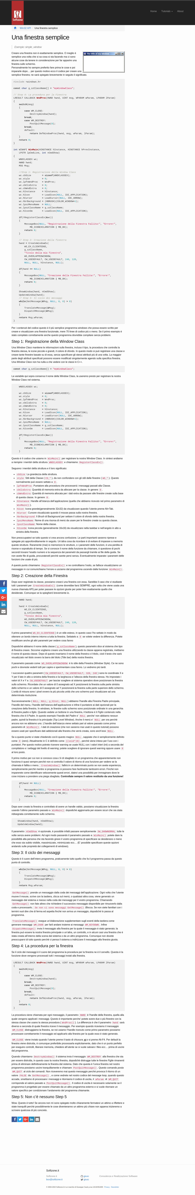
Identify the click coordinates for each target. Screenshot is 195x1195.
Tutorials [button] (167, 11)
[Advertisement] (68, 1143)
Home (153, 11)
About (180, 11)
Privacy (107, 1187)
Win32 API (25, 28)
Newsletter (115, 1187)
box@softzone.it (54, 1179)
